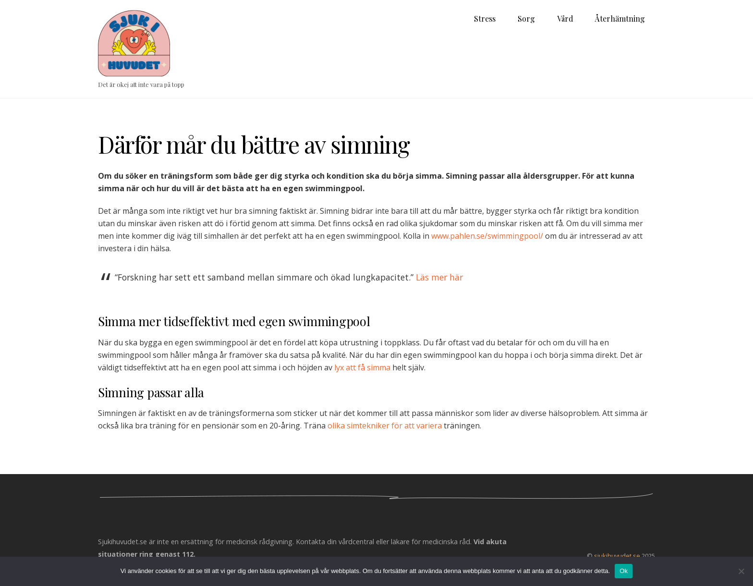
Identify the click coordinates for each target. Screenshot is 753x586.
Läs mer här (439, 277)
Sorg (526, 18)
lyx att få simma (362, 367)
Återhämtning (620, 18)
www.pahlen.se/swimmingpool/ (487, 236)
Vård (565, 18)
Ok (623, 570)
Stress (485, 18)
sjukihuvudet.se (617, 555)
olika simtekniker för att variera (385, 425)
